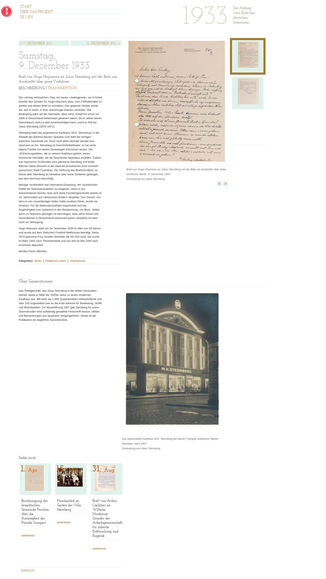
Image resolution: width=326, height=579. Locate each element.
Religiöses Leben (55, 260)
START (26, 7)
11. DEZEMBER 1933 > (103, 44)
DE (22, 17)
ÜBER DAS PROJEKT (36, 12)
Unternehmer (77, 260)
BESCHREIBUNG (32, 88)
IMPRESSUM (28, 571)
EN (30, 17)
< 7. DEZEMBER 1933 (36, 44)
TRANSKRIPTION (62, 88)
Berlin (38, 260)
